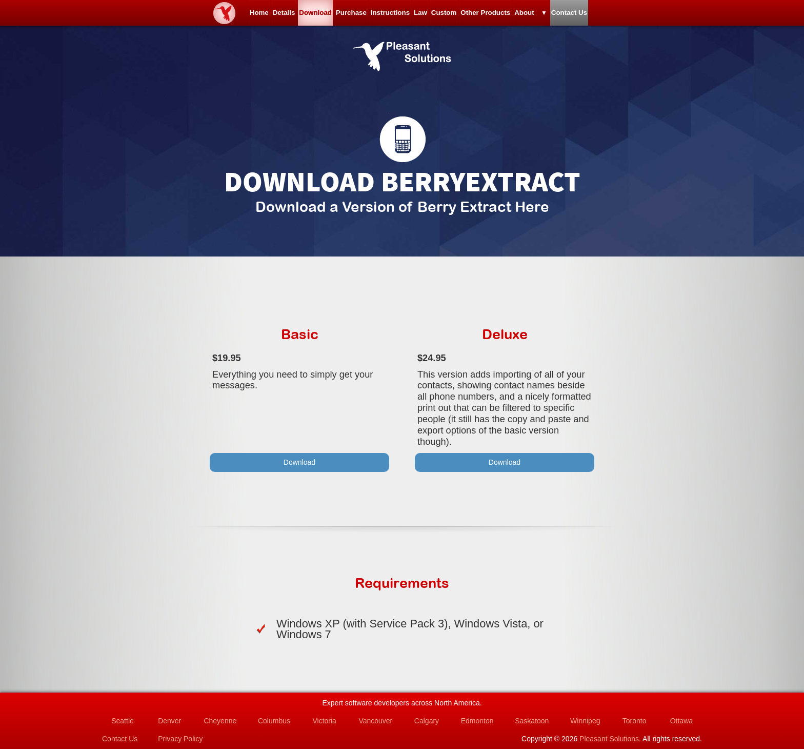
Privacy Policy (180, 739)
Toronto (634, 721)
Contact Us (652, 15)
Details (219, 15)
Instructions (380, 15)
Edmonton (477, 721)
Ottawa (681, 721)
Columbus (274, 721)
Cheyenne (220, 721)
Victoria (324, 721)
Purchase (323, 15)
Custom (472, 15)
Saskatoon (532, 721)
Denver (169, 721)
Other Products (531, 15)
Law (429, 15)
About (589, 15)
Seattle (122, 721)
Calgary (426, 721)
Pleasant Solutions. (610, 739)
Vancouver (375, 721)
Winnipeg (585, 721)
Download (269, 15)
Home (176, 15)
